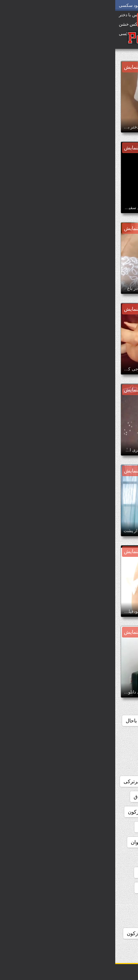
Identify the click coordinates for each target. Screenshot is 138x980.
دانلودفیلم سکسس (109, 903)
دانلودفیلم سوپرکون (34, 812)
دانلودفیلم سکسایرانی (106, 888)
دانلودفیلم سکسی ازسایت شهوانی (92, 918)
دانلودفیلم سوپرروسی (105, 796)
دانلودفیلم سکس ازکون (104, 842)
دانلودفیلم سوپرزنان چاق (44, 796)
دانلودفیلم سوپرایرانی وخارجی (96, 781)
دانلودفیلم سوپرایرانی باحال (39, 721)
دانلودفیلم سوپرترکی (30, 781)
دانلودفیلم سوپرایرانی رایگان (98, 751)
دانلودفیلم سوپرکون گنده (103, 827)
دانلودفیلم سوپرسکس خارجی (97, 812)
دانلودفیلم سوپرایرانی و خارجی (96, 766)
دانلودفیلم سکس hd (44, 827)
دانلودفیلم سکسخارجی (47, 888)
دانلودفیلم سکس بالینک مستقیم (96, 857)
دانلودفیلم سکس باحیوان (42, 842)
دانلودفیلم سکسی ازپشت (102, 933)
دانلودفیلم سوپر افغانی (105, 721)
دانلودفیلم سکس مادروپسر (100, 872)
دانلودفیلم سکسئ (41, 872)
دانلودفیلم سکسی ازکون (38, 933)
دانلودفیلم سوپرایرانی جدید (100, 736)
